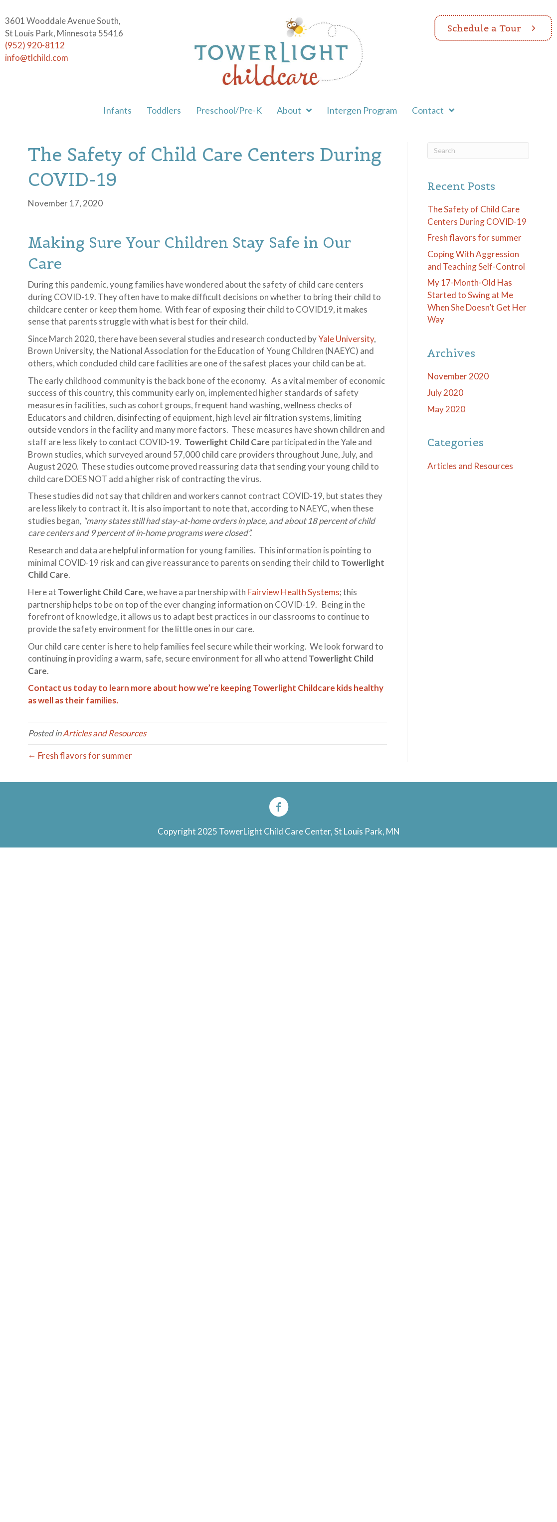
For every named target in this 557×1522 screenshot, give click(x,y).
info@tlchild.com (36, 57)
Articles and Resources (104, 733)
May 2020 (446, 409)
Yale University (346, 339)
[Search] (478, 150)
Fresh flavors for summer (474, 237)
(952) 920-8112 (35, 45)
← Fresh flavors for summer (80, 755)
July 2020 (445, 392)
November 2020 (458, 376)
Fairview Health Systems (293, 592)
